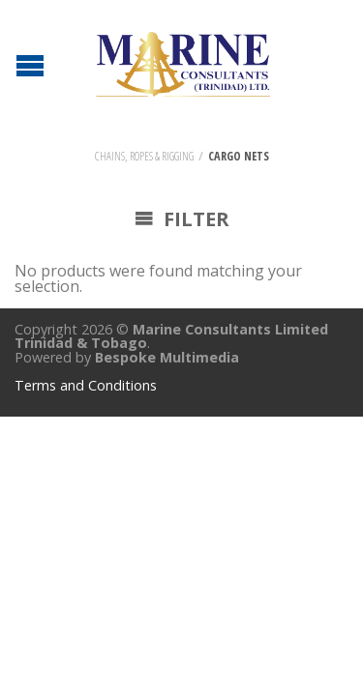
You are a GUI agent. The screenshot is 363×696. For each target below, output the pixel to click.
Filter (182, 219)
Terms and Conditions (86, 385)
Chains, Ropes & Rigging (144, 156)
